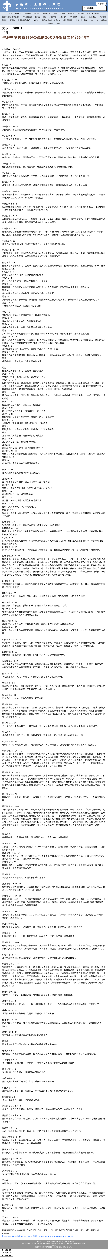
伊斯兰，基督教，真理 (38, 4)
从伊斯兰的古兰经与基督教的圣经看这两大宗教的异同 (39, 8)
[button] (101, 4)
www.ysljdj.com (56, 1241)
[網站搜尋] (94, 8)
